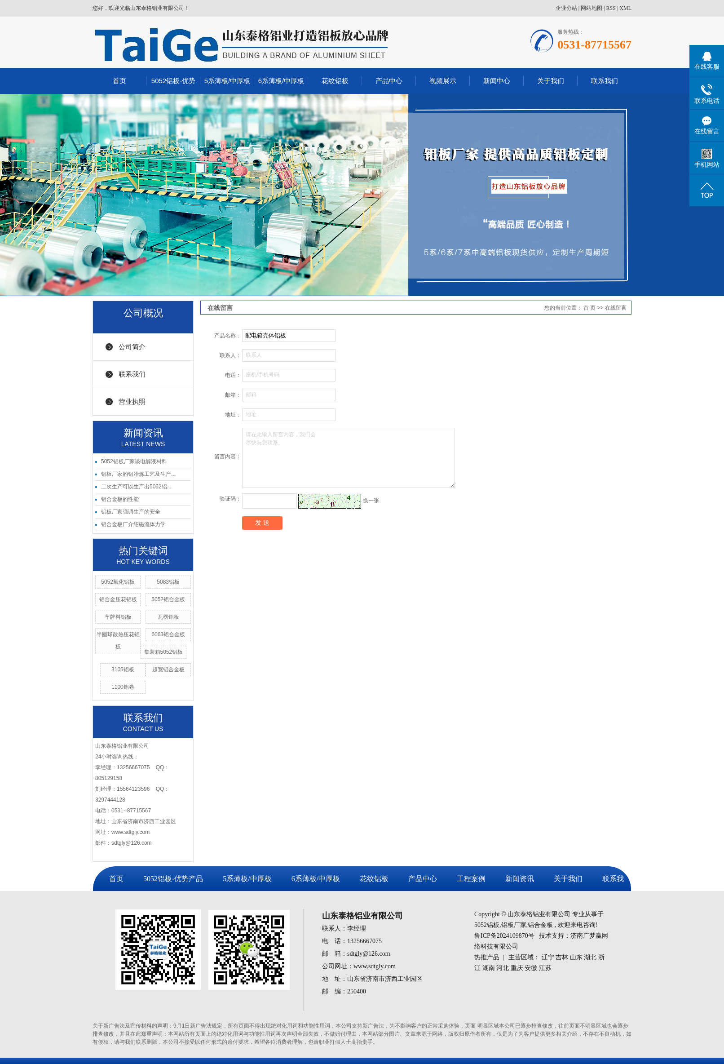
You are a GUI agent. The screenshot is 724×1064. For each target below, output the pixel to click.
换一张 (371, 500)
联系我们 (604, 80)
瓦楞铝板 (168, 617)
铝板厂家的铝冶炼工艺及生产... (138, 474)
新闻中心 (496, 80)
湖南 (488, 968)
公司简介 (132, 346)
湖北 (590, 957)
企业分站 (566, 8)
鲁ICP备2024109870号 (504, 935)
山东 (576, 957)
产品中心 (388, 80)
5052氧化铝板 (118, 582)
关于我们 (550, 80)
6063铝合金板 (168, 634)
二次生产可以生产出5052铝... (136, 486)
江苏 (545, 968)
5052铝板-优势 (173, 80)
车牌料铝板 (118, 617)
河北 (502, 968)
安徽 (531, 968)
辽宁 (548, 957)
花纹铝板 (335, 80)
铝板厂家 (513, 925)
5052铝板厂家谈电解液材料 (134, 461)
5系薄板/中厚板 (227, 80)
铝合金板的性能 (120, 499)
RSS (611, 8)
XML (625, 8)
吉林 (562, 957)
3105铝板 (122, 669)
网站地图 (591, 8)
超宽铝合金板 (168, 669)
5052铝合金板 (168, 599)
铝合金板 (540, 925)
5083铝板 (168, 582)
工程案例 (471, 878)
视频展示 (442, 80)
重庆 (517, 968)
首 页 (589, 308)
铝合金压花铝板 (118, 599)
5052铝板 (486, 925)
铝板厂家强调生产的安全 (130, 512)
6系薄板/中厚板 (281, 80)
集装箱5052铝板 (163, 652)
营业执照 (132, 401)
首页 (119, 80)
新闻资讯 (519, 878)
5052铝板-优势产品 (173, 878)
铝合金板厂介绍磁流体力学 (133, 524)
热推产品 (486, 957)
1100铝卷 (122, 687)
